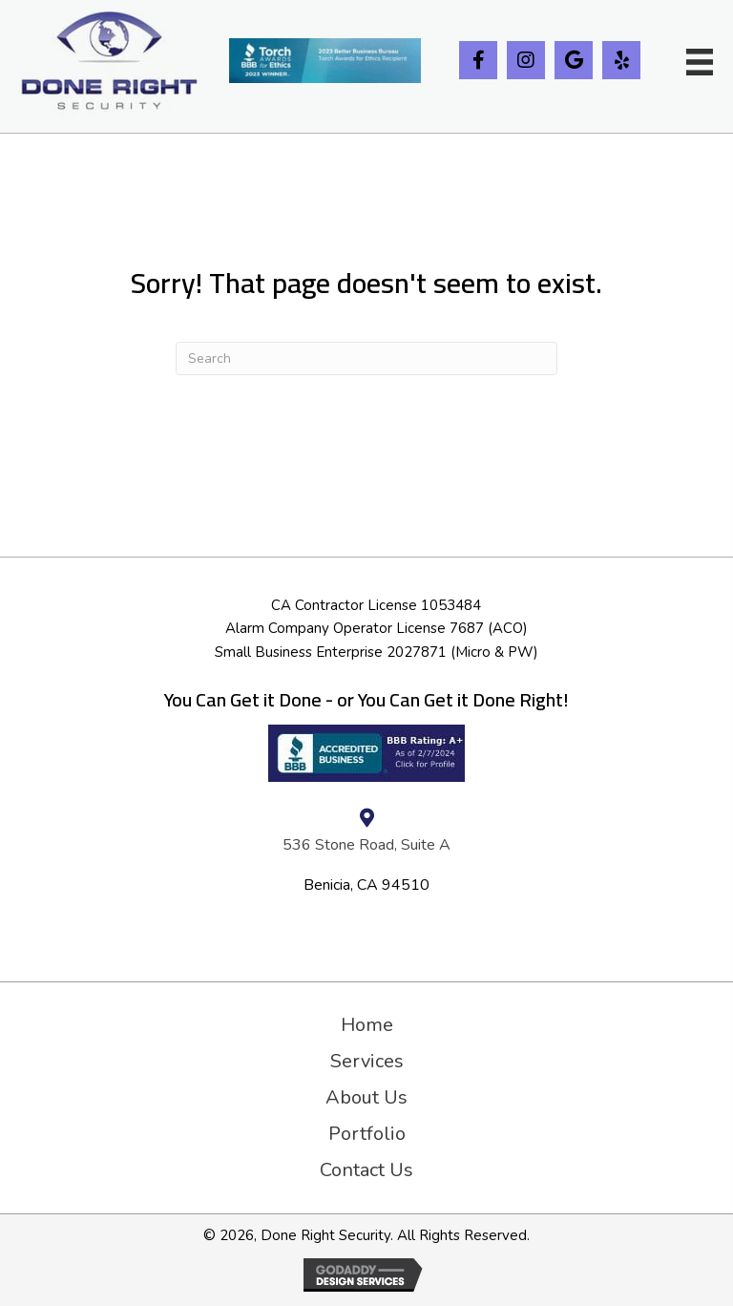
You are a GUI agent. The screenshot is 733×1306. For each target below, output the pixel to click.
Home (367, 1025)
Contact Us (366, 1170)
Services (367, 1061)
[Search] (366, 358)
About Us (366, 1097)
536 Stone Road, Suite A (366, 844)
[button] (478, 60)
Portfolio (367, 1134)
